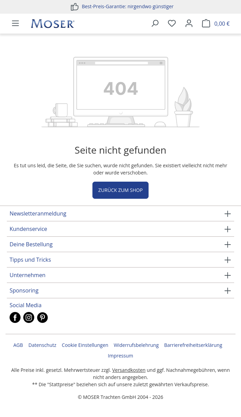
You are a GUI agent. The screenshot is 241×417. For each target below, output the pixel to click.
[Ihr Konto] (189, 23)
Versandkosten (128, 370)
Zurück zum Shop (120, 190)
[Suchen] (154, 23)
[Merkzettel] (171, 23)
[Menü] (15, 23)
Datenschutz (42, 345)
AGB (18, 345)
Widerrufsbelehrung (136, 345)
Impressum (120, 355)
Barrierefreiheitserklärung (193, 345)
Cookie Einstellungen (85, 345)
